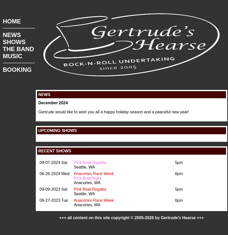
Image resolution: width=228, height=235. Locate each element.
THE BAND (18, 49)
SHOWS (14, 42)
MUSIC (12, 56)
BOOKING (17, 69)
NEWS (12, 34)
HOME (12, 21)
